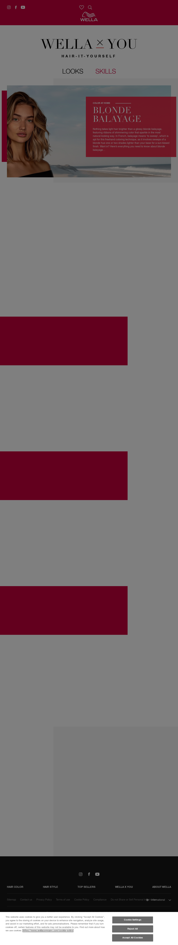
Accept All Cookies (132, 938)
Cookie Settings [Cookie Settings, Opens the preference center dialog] (132, 920)
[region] (89, 928)
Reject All (132, 929)
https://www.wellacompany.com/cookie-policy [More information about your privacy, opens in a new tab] (48, 931)
